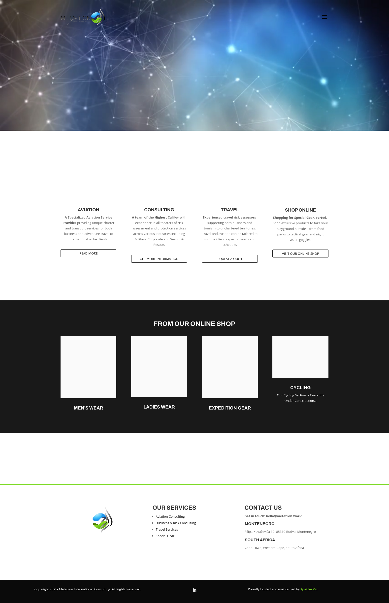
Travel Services (167, 529)
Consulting (159, 209)
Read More (88, 253)
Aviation (88, 209)
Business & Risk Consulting (176, 523)
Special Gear (165, 536)
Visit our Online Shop (300, 253)
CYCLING (300, 387)
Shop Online (300, 210)
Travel (230, 209)
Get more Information (159, 258)
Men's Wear (88, 408)
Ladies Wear (159, 407)
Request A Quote (230, 258)
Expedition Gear (230, 408)
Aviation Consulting (170, 516)
